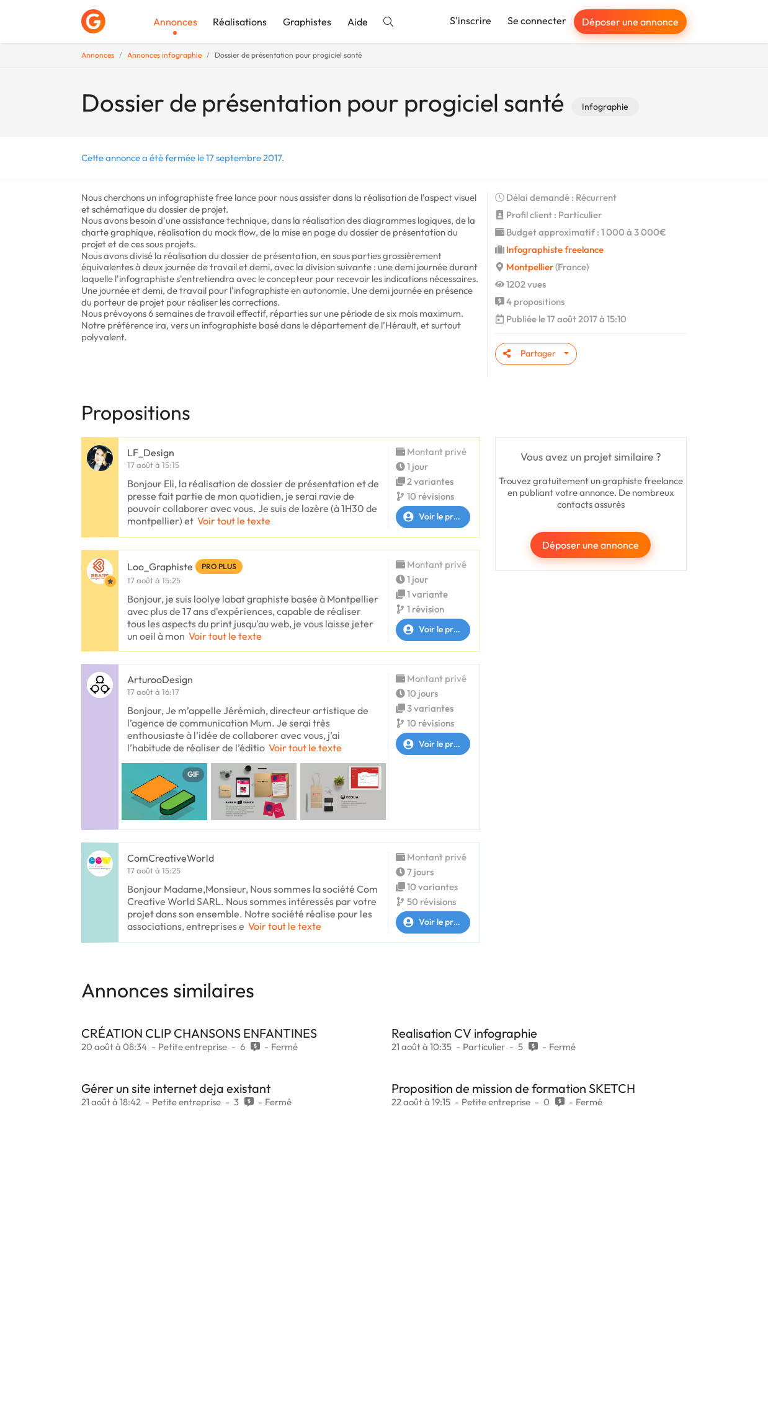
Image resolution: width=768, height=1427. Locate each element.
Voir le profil (430, 517)
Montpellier (529, 267)
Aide (357, 21)
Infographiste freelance (555, 249)
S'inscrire (470, 20)
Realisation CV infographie (464, 1033)
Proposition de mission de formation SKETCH (513, 1088)
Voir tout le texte (233, 521)
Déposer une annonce (630, 21)
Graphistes (307, 21)
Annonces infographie (164, 55)
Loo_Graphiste (160, 566)
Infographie (605, 106)
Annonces (175, 21)
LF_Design (150, 452)
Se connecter (536, 20)
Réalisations (240, 21)
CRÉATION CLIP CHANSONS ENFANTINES (199, 1033)
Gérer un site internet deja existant (175, 1088)
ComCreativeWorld (170, 858)
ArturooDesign (160, 679)
